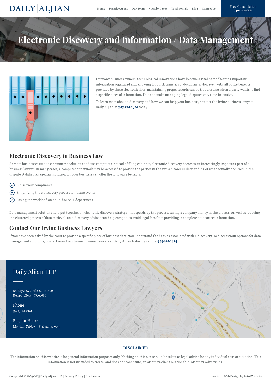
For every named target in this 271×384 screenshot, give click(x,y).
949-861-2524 (128, 107)
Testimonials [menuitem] (179, 8)
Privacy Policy (74, 376)
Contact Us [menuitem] (209, 8)
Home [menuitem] (101, 8)
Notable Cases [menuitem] (157, 8)
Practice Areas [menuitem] (118, 8)
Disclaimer (93, 376)
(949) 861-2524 (22, 311)
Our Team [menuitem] (138, 8)
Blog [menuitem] (195, 8)
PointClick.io (253, 376)
